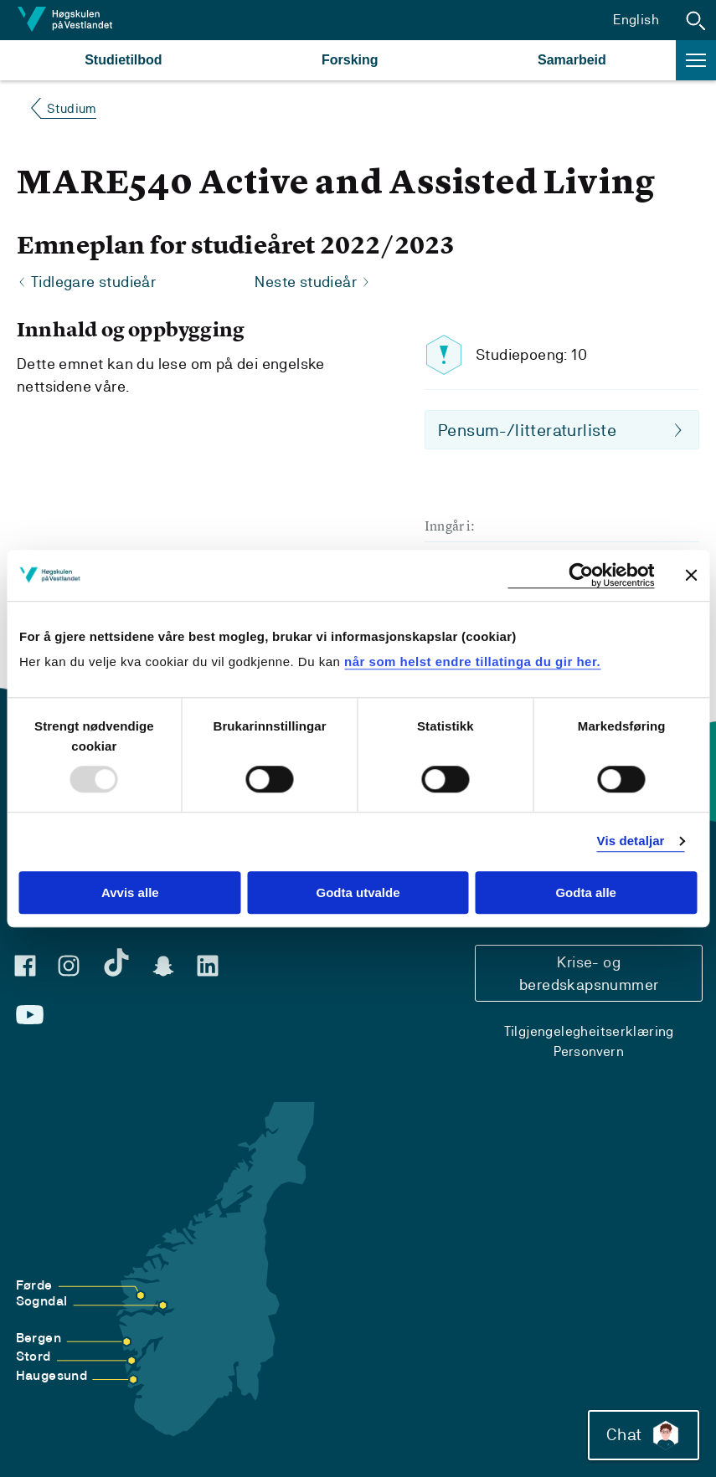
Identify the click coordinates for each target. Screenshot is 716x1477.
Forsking (350, 60)
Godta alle (585, 892)
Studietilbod (123, 60)
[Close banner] (691, 575)
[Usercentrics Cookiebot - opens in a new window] (580, 575)
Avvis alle (130, 892)
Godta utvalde (357, 892)
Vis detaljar (631, 841)
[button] (696, 20)
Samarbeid (572, 60)
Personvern (589, 1051)
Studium (71, 108)
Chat (643, 1435)
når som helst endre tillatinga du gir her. (472, 661)
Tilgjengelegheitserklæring (589, 1031)
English (636, 20)
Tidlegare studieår (93, 281)
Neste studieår (306, 281)
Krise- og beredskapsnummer (588, 973)
